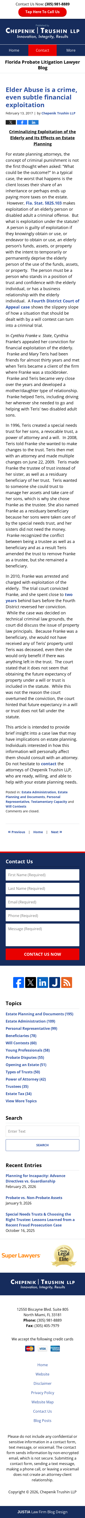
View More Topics (21, 1100)
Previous (16, 831)
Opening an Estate (26, 1064)
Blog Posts (42, 1420)
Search (42, 1145)
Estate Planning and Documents (39, 1013)
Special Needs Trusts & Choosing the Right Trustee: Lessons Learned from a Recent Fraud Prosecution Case (40, 1220)
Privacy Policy (42, 1392)
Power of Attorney (26, 1079)
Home (14, 50)
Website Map (43, 1402)
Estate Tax (19, 1093)
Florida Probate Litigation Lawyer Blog (42, 31)
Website (42, 1374)
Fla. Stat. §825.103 (44, 203)
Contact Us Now (42, 954)
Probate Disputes (25, 1057)
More (70, 50)
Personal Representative (31, 1028)
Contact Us (42, 1411)
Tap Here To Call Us (42, 11)
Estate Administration (39, 792)
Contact (42, 50)
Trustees (17, 1086)
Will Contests (16, 806)
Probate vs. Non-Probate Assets (34, 1197)
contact (48, 763)
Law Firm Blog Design (42, 1511)
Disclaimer (43, 1383)
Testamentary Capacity (49, 801)
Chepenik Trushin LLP (58, 1491)
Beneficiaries (21, 1035)
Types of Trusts (23, 1071)
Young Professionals (28, 1050)
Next (56, 831)
